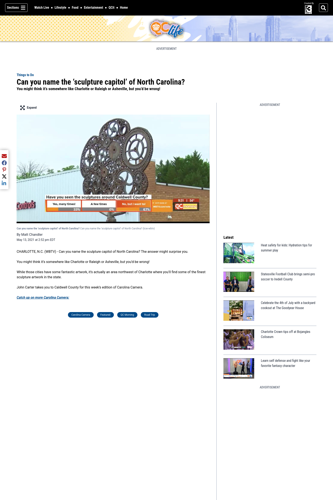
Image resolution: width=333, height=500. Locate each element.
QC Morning (127, 314)
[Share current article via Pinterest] (4, 169)
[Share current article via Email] (4, 156)
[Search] (323, 7)
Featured (105, 314)
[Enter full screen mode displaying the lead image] (113, 108)
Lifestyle (60, 8)
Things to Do (25, 75)
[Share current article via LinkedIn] (4, 183)
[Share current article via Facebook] (4, 162)
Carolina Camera (80, 314)
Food (75, 8)
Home (124, 8)
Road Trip (149, 314)
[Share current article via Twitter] (4, 176)
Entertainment (93, 8)
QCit (111, 8)
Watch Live (41, 8)
